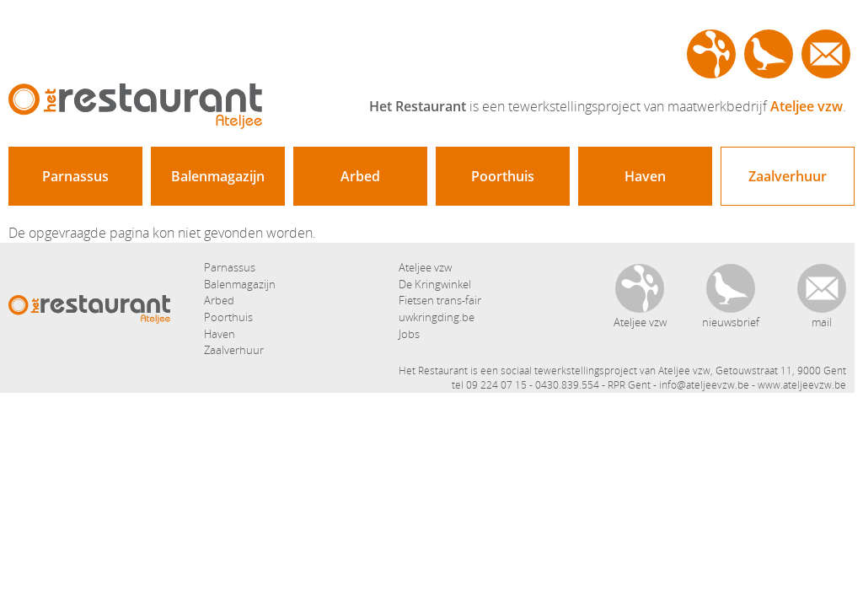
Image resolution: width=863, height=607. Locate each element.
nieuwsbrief (768, 54)
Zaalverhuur (787, 176)
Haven (645, 176)
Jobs (409, 333)
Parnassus (75, 176)
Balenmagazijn (218, 176)
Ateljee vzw (711, 54)
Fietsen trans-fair (440, 300)
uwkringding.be (436, 317)
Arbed (360, 176)
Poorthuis (502, 176)
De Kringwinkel (435, 284)
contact (825, 54)
